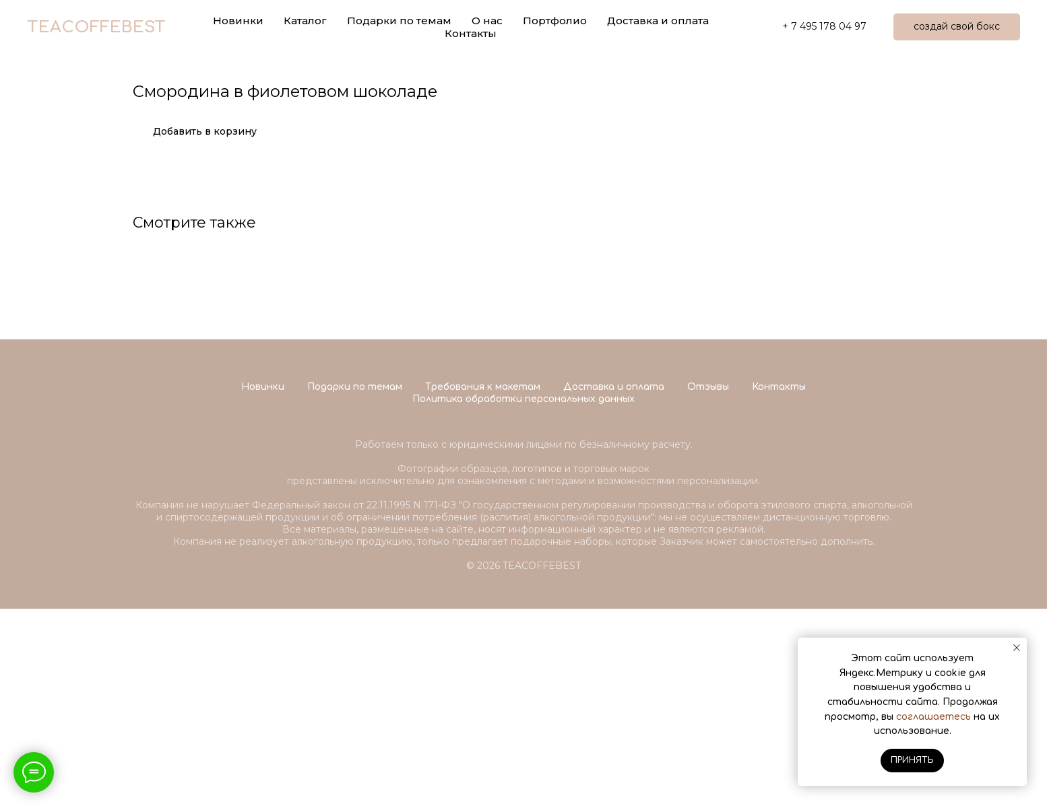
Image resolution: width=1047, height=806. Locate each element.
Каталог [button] (305, 20)
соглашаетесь (933, 717)
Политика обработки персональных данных (523, 596)
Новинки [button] (238, 20)
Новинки (262, 584)
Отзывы (708, 584)
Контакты (471, 33)
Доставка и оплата (658, 20)
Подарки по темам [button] (399, 20)
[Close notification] (1016, 647)
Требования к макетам (482, 584)
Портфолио (555, 20)
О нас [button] (487, 20)
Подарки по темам (354, 584)
